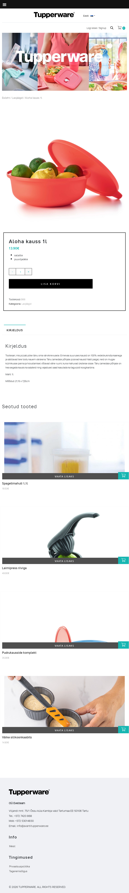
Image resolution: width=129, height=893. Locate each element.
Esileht (6, 97)
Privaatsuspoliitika (19, 866)
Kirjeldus (15, 329)
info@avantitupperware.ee (32, 825)
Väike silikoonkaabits (17, 737)
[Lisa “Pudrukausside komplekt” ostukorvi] (123, 645)
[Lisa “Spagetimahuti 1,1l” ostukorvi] (123, 475)
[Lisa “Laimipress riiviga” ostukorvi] (123, 560)
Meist (12, 846)
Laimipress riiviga (14, 568)
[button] (7, 62)
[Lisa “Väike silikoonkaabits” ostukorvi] (123, 729)
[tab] (15, 330)
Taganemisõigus (18, 871)
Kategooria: (15, 303)
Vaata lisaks (64, 476)
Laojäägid (17, 97)
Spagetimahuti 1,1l (15, 483)
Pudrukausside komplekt (19, 652)
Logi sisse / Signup (97, 28)
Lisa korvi (51, 283)
